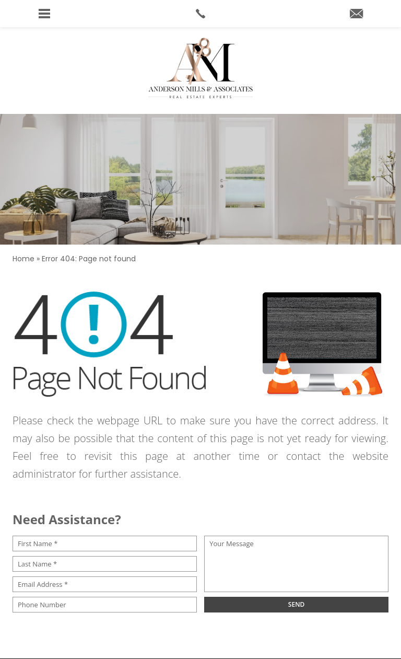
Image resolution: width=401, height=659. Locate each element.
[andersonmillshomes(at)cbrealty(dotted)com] (356, 14)
